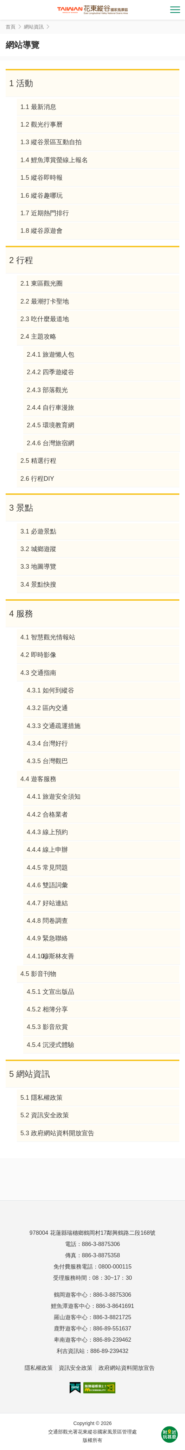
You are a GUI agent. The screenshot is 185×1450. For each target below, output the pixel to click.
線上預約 (55, 832)
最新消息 (43, 106)
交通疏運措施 (62, 725)
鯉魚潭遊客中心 (70, 1306)
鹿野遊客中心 (71, 1328)
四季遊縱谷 (58, 372)
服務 (24, 613)
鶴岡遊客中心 (71, 1295)
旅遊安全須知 (62, 796)
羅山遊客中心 (71, 1317)
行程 (24, 260)
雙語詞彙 (55, 885)
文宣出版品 (58, 991)
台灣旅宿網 (58, 443)
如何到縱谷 (58, 690)
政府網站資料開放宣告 (62, 1133)
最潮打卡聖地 (50, 301)
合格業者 (55, 814)
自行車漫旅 (58, 407)
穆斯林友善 (58, 956)
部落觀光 (55, 390)
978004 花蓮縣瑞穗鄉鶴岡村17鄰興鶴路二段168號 (92, 1233)
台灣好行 (55, 743)
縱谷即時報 (47, 177)
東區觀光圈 (47, 283)
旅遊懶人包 (58, 354)
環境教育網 (58, 425)
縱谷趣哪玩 (47, 195)
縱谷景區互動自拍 (56, 142)
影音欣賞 (55, 1026)
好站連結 (55, 903)
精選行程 (43, 460)
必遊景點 (43, 531)
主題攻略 (43, 336)
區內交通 (55, 707)
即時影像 (43, 654)
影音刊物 (43, 973)
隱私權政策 (47, 1097)
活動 (24, 83)
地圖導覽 (43, 566)
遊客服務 (43, 779)
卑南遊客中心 (71, 1340)
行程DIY (42, 478)
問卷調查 (55, 920)
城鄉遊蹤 (43, 548)
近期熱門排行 (50, 213)
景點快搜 (43, 584)
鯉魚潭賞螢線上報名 (59, 160)
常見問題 (55, 867)
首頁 (10, 27)
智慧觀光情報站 (53, 637)
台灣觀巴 (55, 761)
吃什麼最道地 (50, 318)
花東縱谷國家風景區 (92, 10)
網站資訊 (33, 1074)
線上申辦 (55, 849)
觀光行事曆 (47, 124)
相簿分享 (55, 1009)
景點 (24, 507)
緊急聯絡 (55, 938)
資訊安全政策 (50, 1115)
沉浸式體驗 (58, 1044)
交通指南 (43, 672)
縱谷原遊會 (47, 230)
